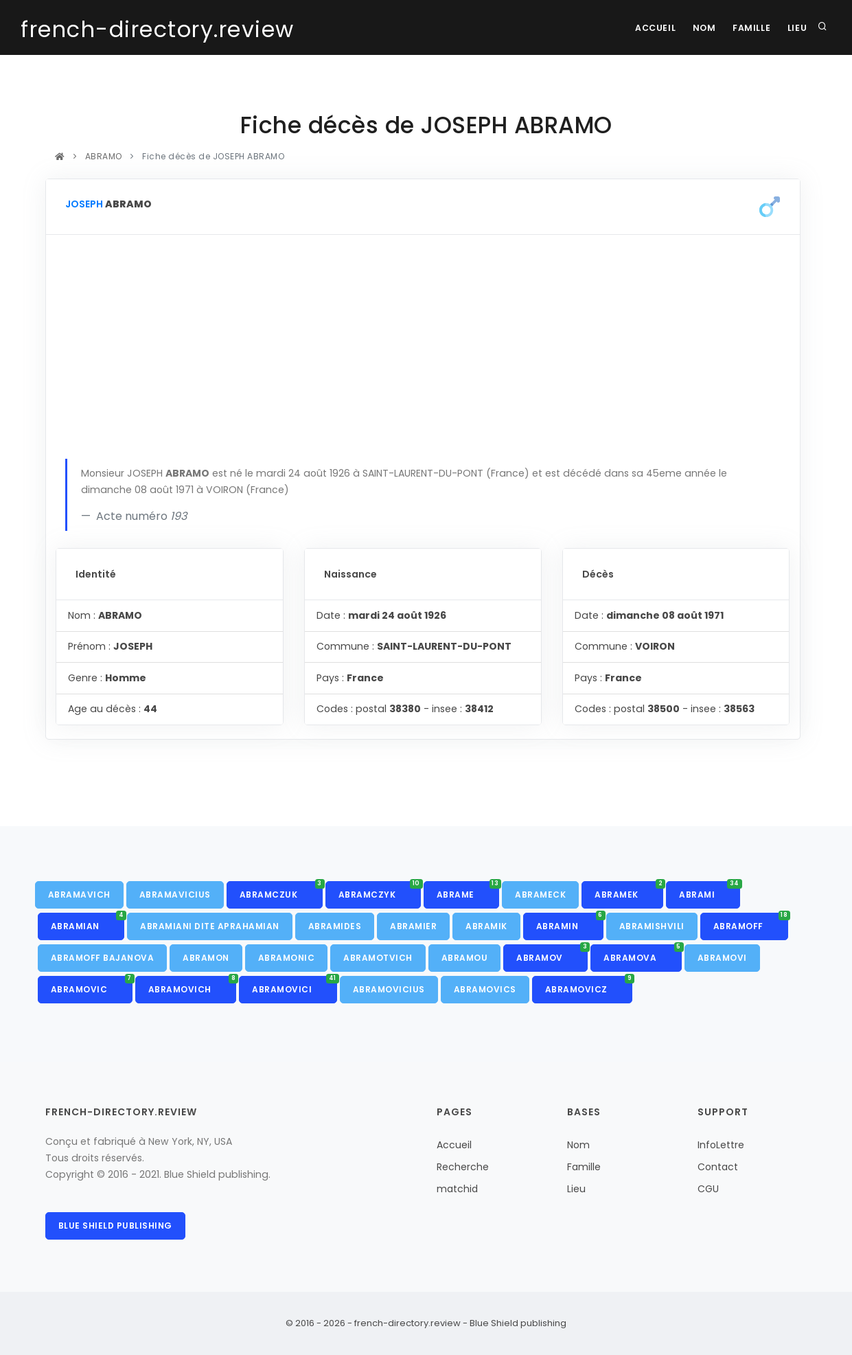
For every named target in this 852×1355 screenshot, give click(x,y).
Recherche (463, 1167)
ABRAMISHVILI (651, 926)
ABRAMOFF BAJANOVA (102, 958)
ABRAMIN (569, 922)
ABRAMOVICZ (589, 985)
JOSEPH (84, 204)
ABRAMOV (552, 954)
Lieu (795, 28)
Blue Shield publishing (115, 1225)
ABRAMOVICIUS (389, 989)
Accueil (644, 28)
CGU (708, 1189)
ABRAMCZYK (379, 890)
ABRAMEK (629, 890)
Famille (746, 28)
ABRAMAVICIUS (175, 894)
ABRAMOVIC (92, 985)
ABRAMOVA (642, 954)
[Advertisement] (423, 356)
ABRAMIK (486, 926)
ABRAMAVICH (79, 894)
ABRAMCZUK (281, 890)
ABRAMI (709, 890)
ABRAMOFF (751, 922)
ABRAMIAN (88, 922)
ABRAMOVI (722, 958)
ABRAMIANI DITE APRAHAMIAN (209, 926)
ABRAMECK (540, 894)
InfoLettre (721, 1145)
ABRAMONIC (286, 958)
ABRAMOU (464, 958)
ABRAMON (206, 958)
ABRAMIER (413, 926)
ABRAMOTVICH (378, 958)
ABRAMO (103, 156)
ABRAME (468, 890)
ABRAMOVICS (485, 989)
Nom (697, 28)
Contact (718, 1167)
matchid (457, 1189)
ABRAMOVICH (192, 985)
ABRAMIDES (335, 926)
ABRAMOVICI (294, 985)
